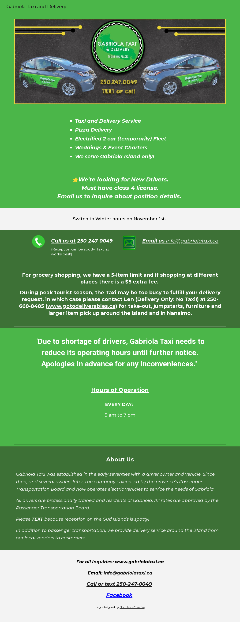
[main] (138, 138)
